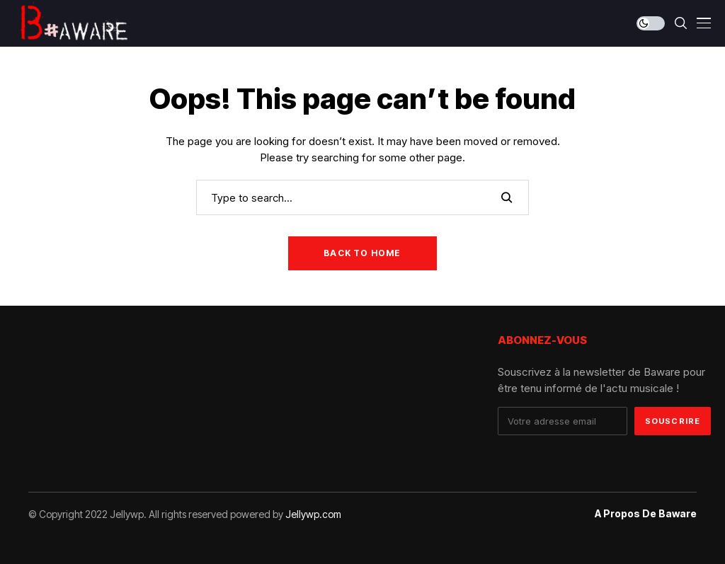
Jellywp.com (313, 514)
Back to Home (362, 253)
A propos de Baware (646, 513)
